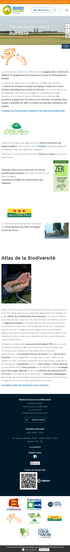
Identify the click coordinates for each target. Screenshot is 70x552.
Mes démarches (41, 10)
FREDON (42, 146)
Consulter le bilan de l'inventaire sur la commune (25, 385)
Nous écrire (38, 420)
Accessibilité (35, 447)
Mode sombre (67, 35)
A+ (67, 26)
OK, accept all (31, 550)
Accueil (11, 21)
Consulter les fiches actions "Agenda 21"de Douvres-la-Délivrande (33, 111)
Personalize (44, 550)
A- (67, 31)
